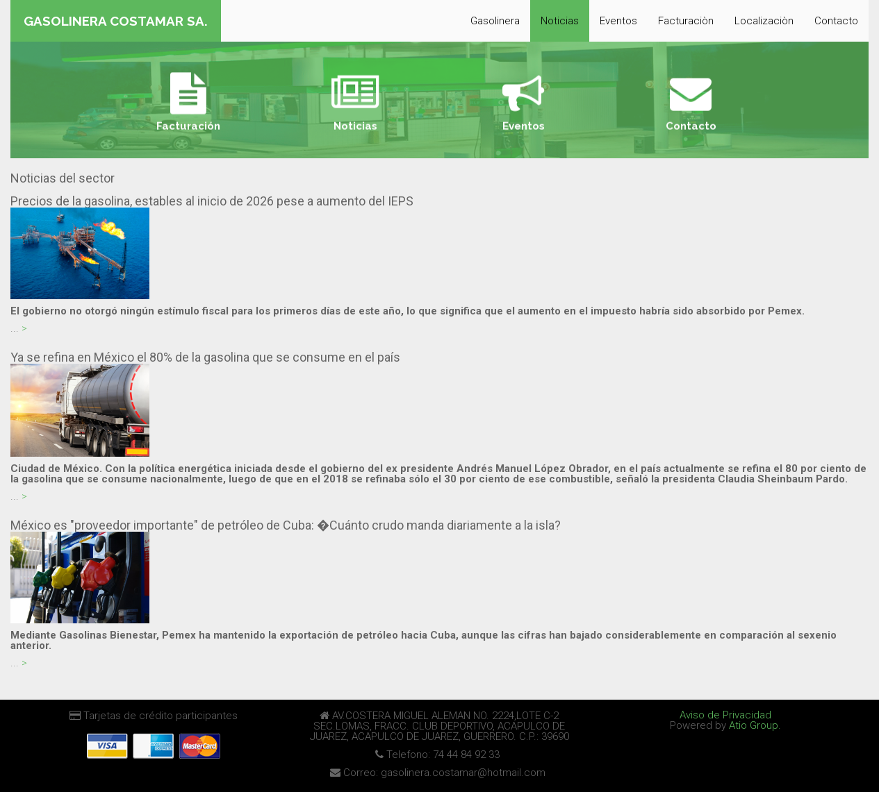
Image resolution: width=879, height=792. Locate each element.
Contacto (836, 21)
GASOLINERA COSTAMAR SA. (116, 20)
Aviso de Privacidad (725, 715)
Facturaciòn (686, 21)
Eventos (618, 21)
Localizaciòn (764, 21)
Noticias (560, 21)
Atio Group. (755, 725)
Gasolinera (495, 21)
